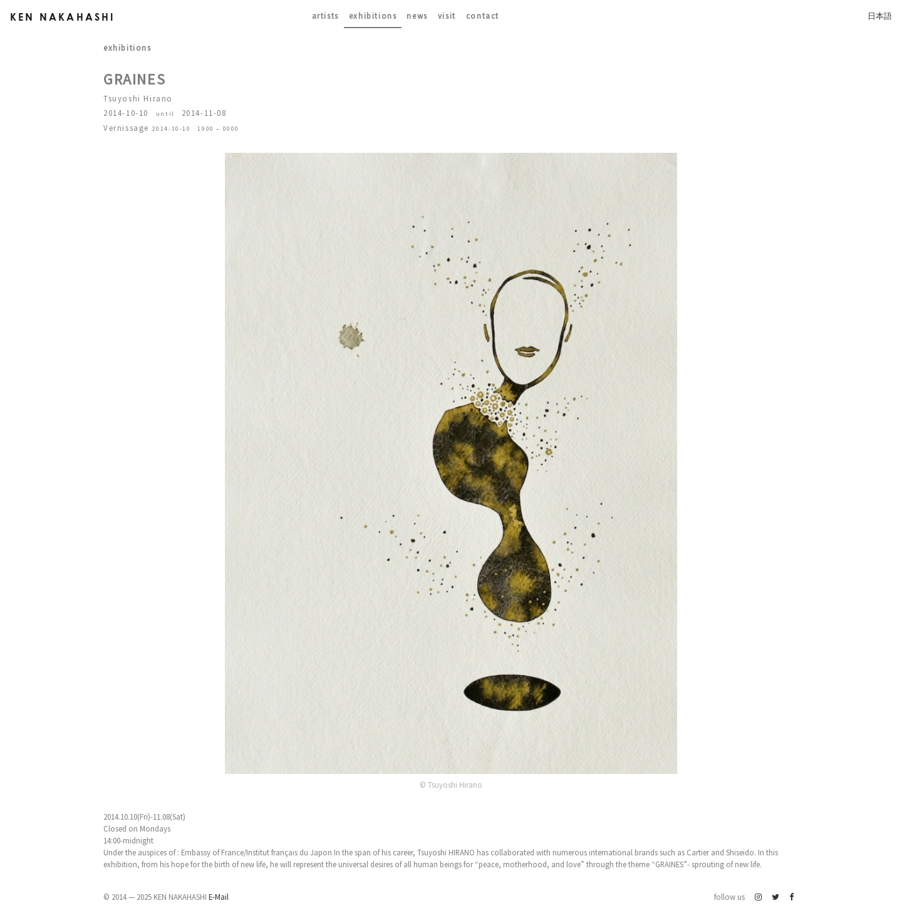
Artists (325, 16)
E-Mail (219, 897)
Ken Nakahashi (62, 17)
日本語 (880, 16)
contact (482, 16)
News (417, 16)
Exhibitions (373, 16)
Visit (447, 16)
